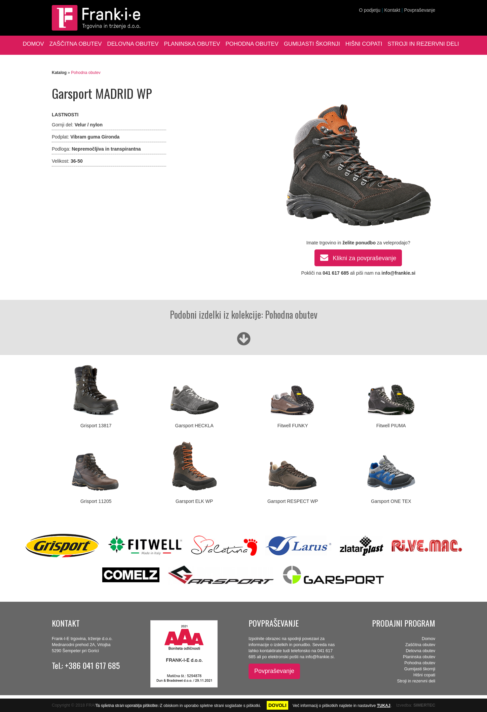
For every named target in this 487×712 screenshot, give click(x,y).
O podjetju (369, 10)
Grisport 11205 (96, 501)
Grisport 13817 (96, 425)
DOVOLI (277, 705)
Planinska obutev (192, 44)
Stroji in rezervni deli (423, 44)
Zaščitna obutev (75, 44)
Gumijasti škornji (312, 44)
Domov (33, 44)
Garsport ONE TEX (391, 501)
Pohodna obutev (251, 44)
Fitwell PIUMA (391, 425)
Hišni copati (363, 44)
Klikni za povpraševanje (358, 257)
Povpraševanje (419, 10)
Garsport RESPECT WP (292, 501)
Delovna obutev (133, 44)
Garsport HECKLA (194, 425)
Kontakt (392, 10)
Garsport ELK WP (194, 501)
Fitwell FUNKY (292, 425)
